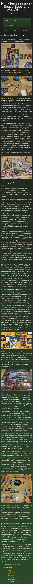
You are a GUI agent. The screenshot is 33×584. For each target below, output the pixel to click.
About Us (25, 30)
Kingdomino (22, 70)
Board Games (9, 25)
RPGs (20, 25)
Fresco (18, 182)
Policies (14, 30)
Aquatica (26, 394)
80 (7, 507)
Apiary (13, 352)
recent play (5, 98)
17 (11, 507)
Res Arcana (18, 505)
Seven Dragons (15, 72)
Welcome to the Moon (9, 74)
